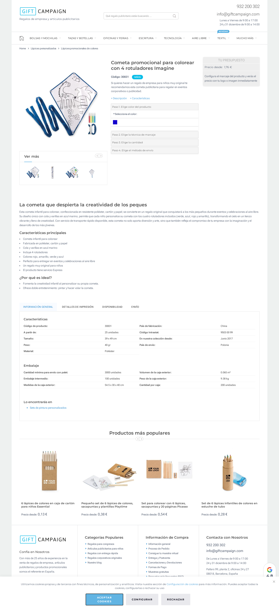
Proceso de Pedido (158, 550)
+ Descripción (119, 98)
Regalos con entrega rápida (103, 555)
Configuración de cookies (182, 584)
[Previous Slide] (97, 156)
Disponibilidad (112, 308)
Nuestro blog (95, 564)
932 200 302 (248, 6)
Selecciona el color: (125, 114)
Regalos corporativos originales (105, 559)
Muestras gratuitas (158, 573)
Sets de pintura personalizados (48, 409)
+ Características (140, 98)
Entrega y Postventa (159, 559)
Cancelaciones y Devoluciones (165, 564)
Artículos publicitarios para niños (105, 550)
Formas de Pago (157, 568)
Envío (135, 308)
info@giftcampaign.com (238, 14)
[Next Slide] (101, 156)
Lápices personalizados (43, 48)
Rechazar (175, 599)
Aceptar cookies (104, 599)
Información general (159, 545)
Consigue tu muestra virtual (163, 555)
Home (22, 48)
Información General (38, 308)
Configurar (142, 599)
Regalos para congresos (101, 545)
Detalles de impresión (77, 308)
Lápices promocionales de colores (79, 48)
